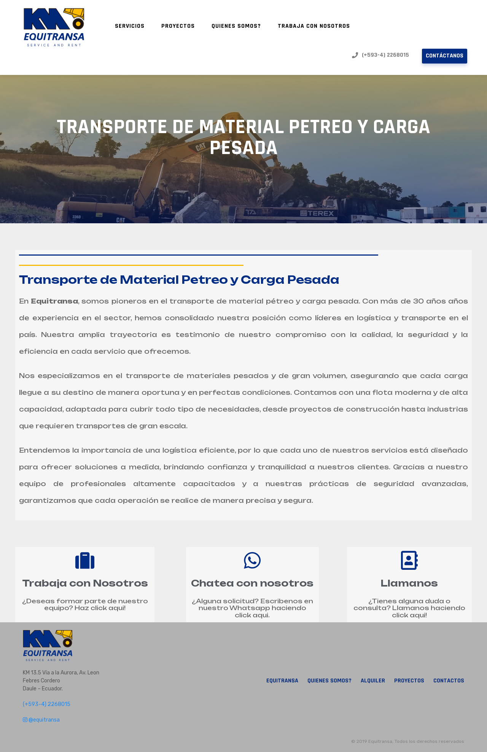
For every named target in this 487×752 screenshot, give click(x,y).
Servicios (130, 26)
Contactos (448, 680)
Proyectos (178, 26)
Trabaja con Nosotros (85, 583)
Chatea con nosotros (252, 583)
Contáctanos (444, 56)
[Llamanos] (409, 560)
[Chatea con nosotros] (252, 560)
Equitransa (282, 680)
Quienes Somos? (236, 26)
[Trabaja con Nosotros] (84, 560)
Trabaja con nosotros (314, 26)
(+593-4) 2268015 (380, 55)
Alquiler (373, 680)
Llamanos (409, 583)
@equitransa (41, 720)
